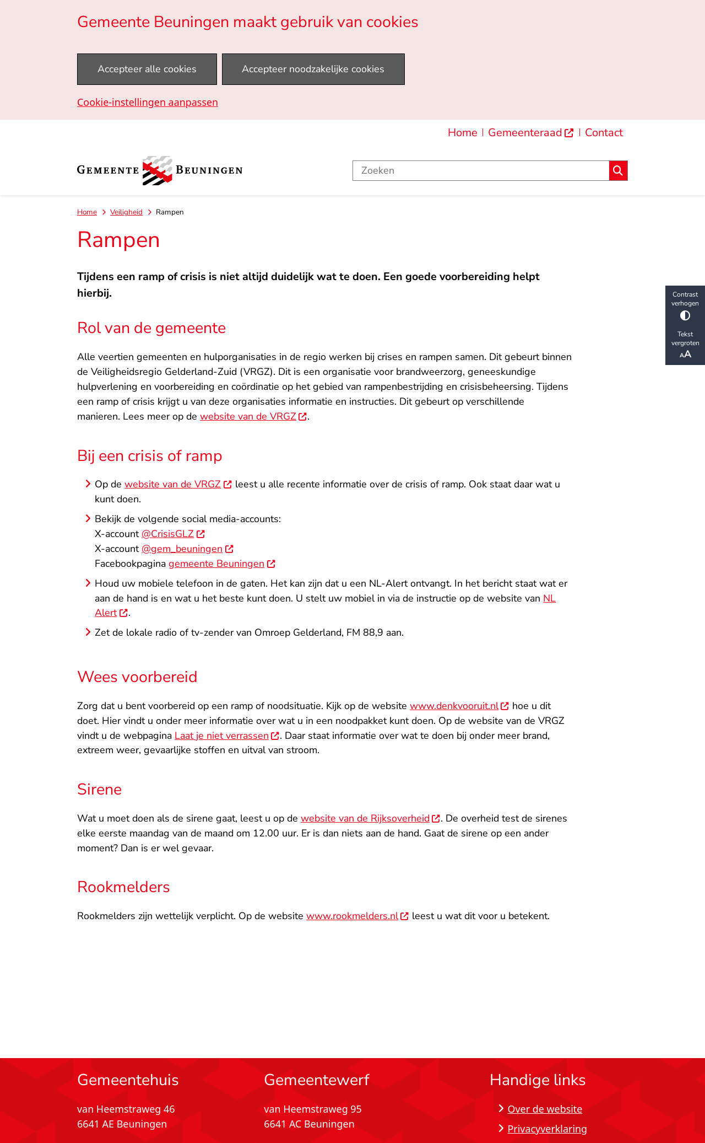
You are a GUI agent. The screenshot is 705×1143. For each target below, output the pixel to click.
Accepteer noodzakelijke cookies (313, 69)
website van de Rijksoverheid (371, 818)
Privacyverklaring (547, 1128)
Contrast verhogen (685, 305)
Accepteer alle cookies (147, 69)
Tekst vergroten (685, 345)
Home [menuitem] (463, 132)
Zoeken (618, 171)
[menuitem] (531, 133)
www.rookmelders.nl (357, 915)
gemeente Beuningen (222, 563)
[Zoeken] (481, 171)
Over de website (544, 1108)
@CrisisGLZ (173, 533)
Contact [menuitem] (604, 132)
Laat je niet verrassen (227, 735)
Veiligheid (126, 212)
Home (87, 212)
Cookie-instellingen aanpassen (147, 102)
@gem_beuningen (188, 548)
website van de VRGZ (253, 416)
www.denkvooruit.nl (459, 705)
